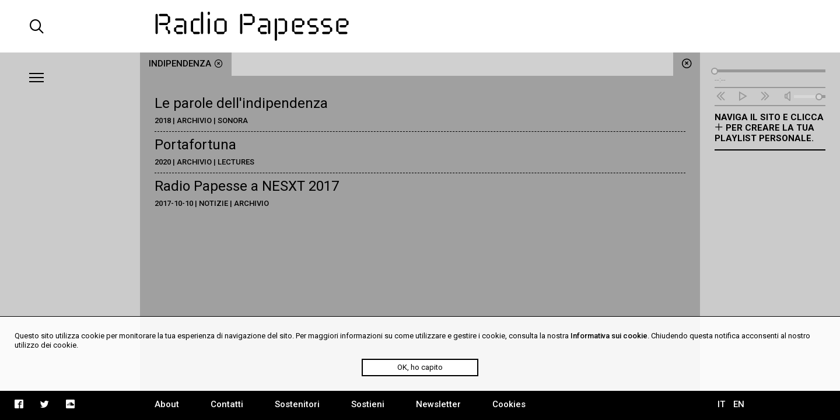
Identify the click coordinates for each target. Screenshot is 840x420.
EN (738, 404)
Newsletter (438, 404)
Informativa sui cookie (609, 335)
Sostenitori (297, 404)
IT (721, 404)
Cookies (509, 404)
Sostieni (367, 404)
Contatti (227, 404)
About (167, 404)
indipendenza (186, 63)
